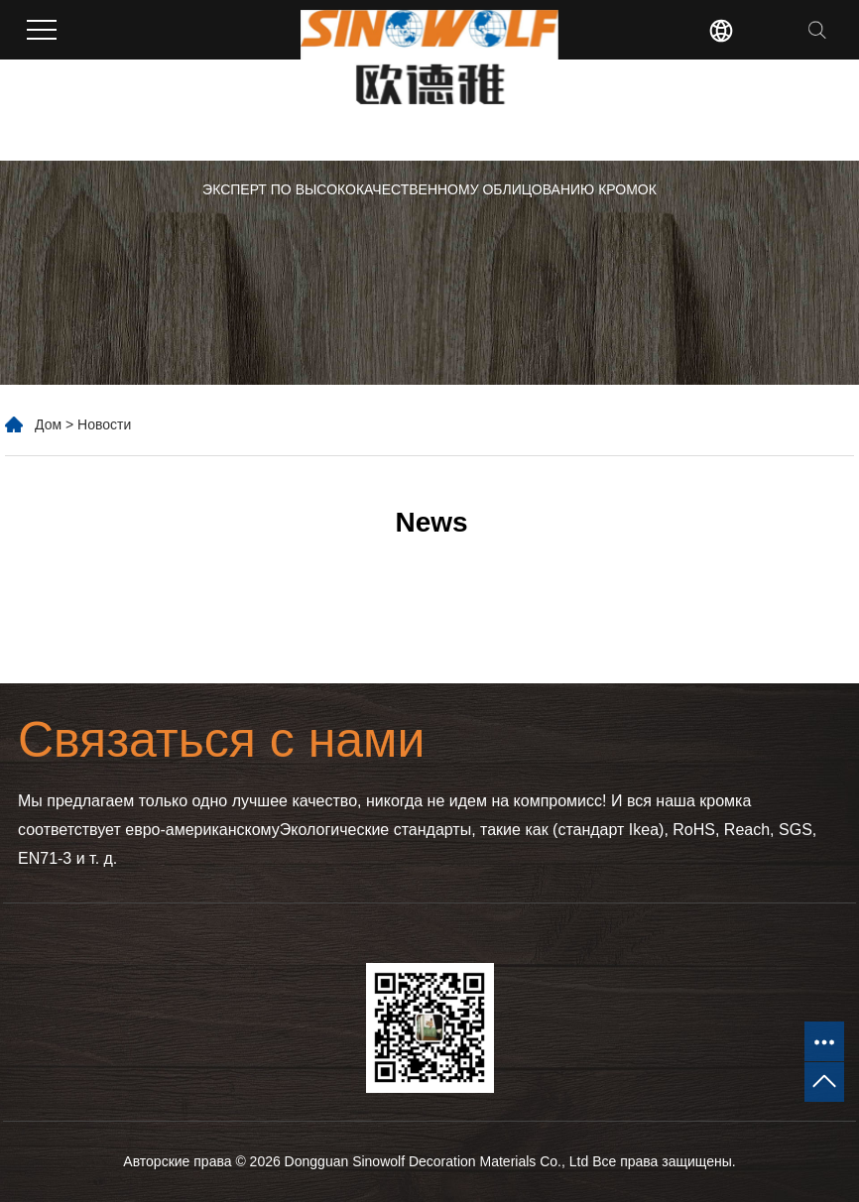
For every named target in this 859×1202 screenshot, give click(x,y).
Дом (48, 424)
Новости (104, 424)
